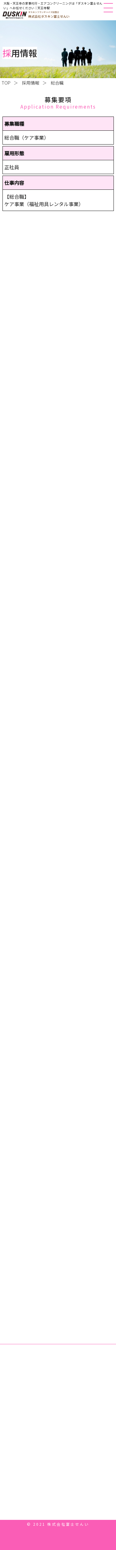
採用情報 (30, 83)
